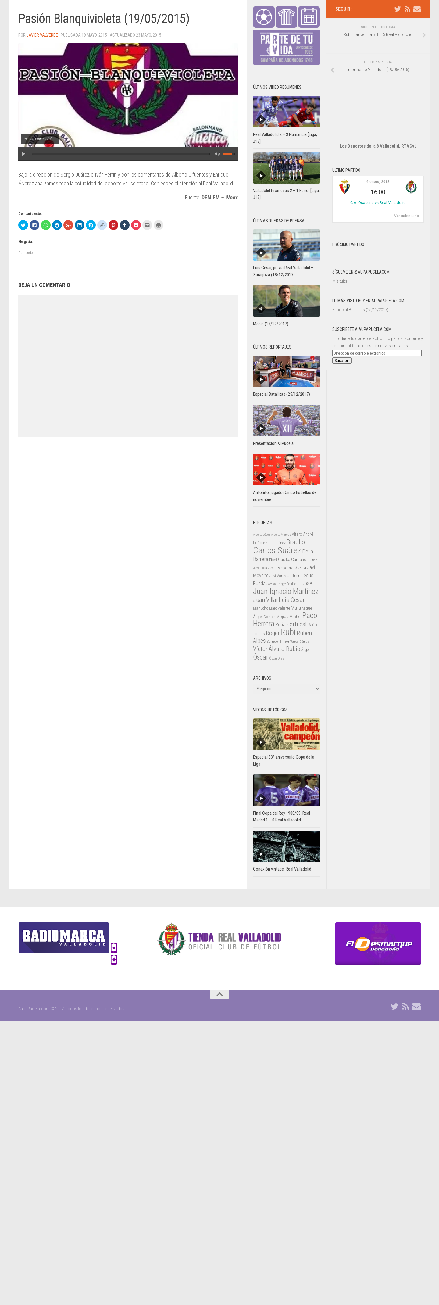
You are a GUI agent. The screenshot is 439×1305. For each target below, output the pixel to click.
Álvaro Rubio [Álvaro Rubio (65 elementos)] (284, 648)
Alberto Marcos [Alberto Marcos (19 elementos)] (281, 535)
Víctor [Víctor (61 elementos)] (260, 648)
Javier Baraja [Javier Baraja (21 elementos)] (277, 568)
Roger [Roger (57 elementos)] (273, 633)
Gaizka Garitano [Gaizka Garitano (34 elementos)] (292, 559)
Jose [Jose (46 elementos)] (307, 583)
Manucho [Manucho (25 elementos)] (260, 608)
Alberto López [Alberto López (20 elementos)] (261, 535)
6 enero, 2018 (378, 163)
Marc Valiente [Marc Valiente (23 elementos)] (279, 608)
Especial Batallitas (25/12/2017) (360, 291)
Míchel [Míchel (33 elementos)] (295, 616)
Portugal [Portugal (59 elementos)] (296, 624)
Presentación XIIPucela (273, 443)
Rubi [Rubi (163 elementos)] (288, 632)
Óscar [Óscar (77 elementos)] (260, 657)
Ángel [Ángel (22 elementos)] (305, 650)
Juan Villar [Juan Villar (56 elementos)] (265, 599)
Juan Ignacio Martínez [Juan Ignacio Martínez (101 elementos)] (286, 591)
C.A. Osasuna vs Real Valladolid (378, 184)
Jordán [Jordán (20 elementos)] (271, 584)
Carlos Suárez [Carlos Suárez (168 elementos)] (277, 550)
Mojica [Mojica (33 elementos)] (282, 616)
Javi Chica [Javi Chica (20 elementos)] (260, 568)
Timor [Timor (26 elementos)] (284, 641)
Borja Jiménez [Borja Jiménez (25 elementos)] (274, 543)
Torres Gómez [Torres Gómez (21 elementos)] (299, 641)
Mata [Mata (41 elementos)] (296, 608)
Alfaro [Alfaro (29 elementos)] (297, 534)
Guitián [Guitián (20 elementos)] (312, 560)
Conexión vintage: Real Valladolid (282, 869)
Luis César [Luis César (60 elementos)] (292, 599)
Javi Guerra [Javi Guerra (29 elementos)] (296, 567)
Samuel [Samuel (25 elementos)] (273, 641)
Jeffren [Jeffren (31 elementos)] (293, 575)
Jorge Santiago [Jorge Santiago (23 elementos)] (289, 584)
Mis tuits (339, 263)
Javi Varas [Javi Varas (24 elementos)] (277, 576)
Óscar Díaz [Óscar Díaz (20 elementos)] (276, 658)
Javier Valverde (42, 35)
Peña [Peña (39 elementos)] (280, 624)
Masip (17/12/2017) (270, 324)
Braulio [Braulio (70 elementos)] (296, 542)
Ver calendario (406, 197)
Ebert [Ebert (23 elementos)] (273, 560)
